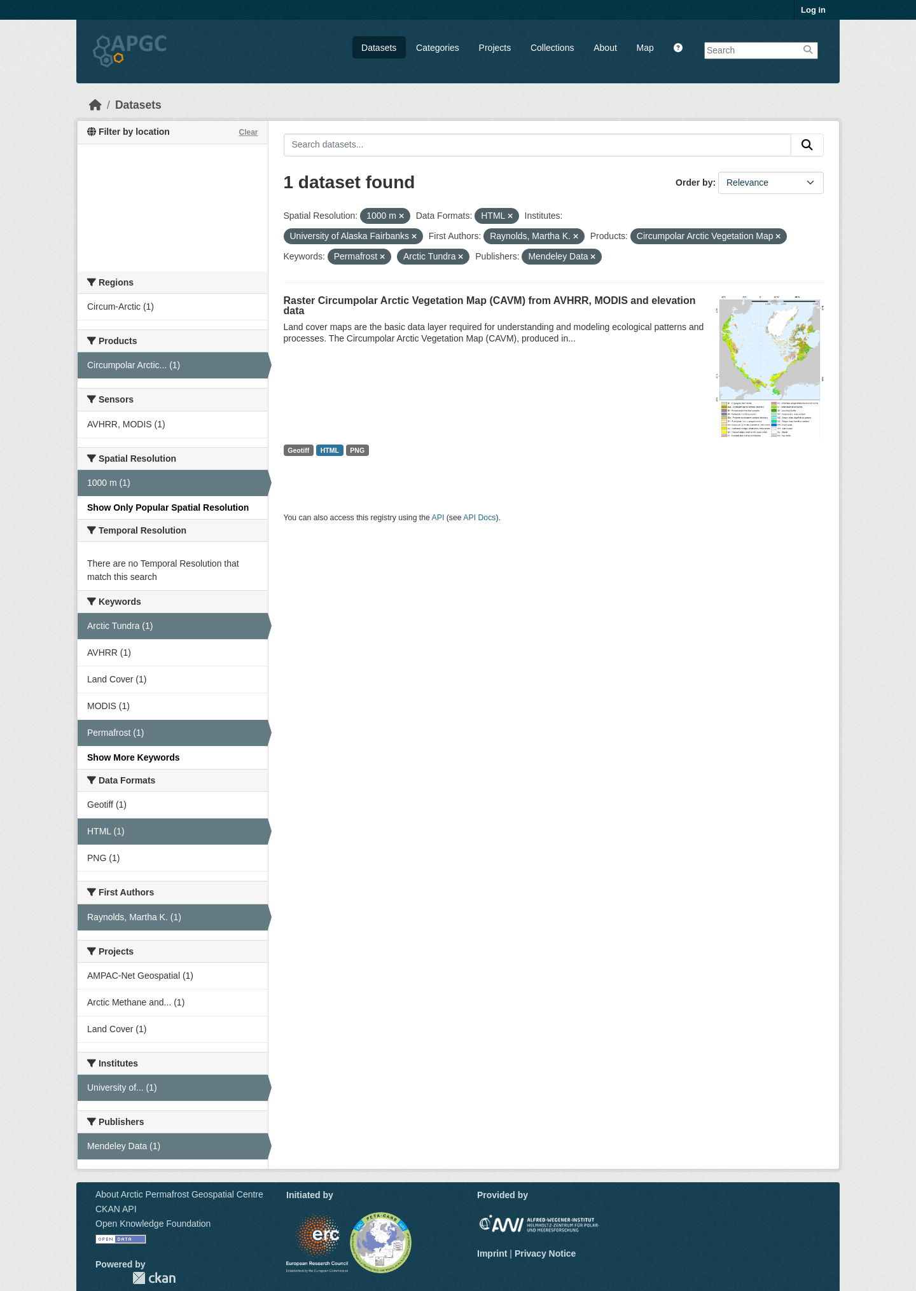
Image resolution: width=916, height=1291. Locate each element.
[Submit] (807, 145)
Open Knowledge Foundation (153, 1224)
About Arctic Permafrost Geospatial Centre (179, 1194)
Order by (694, 182)
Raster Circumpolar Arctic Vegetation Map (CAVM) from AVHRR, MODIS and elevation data (490, 305)
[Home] (95, 105)
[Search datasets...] (538, 145)
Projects (495, 48)
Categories (437, 48)
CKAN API (116, 1209)
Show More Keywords (133, 757)
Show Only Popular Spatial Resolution (168, 507)
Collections (552, 48)
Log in (813, 10)
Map (645, 48)
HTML (330, 450)
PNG (357, 450)
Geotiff (298, 450)
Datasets (378, 48)
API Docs (479, 517)
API (438, 517)
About (605, 48)
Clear (248, 132)
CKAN (154, 1278)
